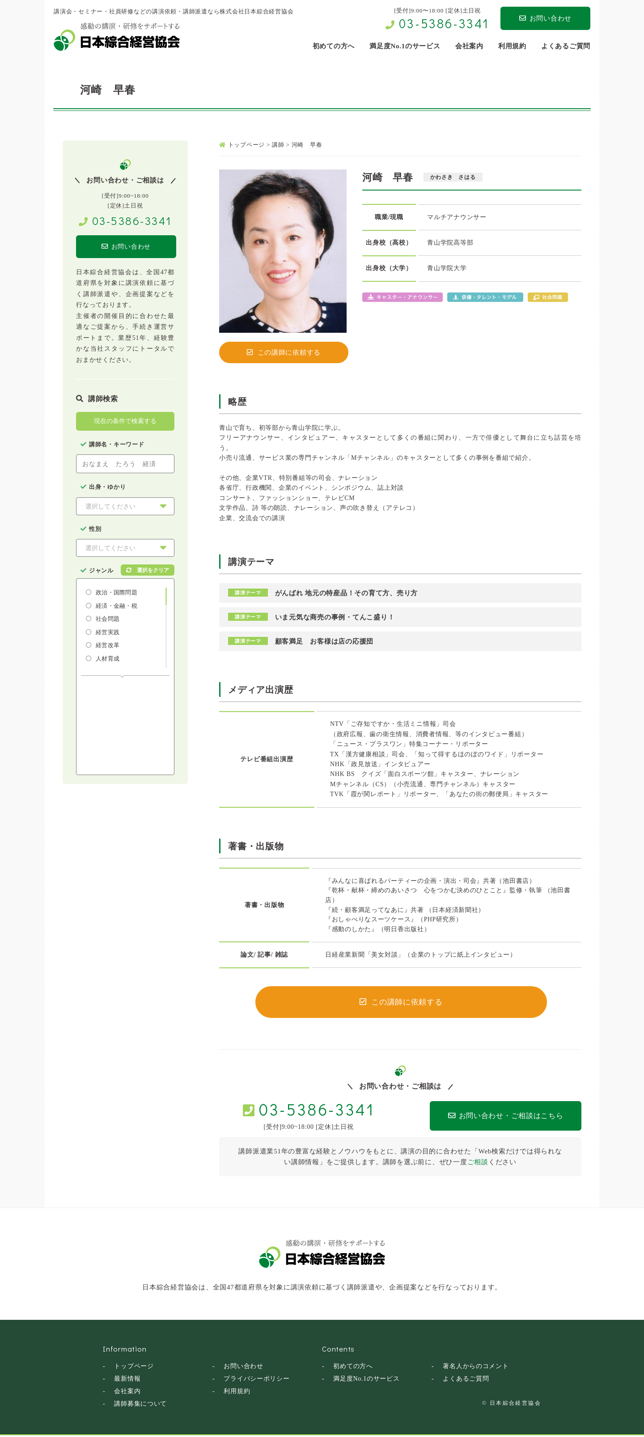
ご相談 (477, 1163)
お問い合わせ (545, 18)
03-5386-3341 (444, 23)
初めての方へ (353, 1368)
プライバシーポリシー (257, 1380)
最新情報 (127, 1380)
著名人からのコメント (476, 1368)
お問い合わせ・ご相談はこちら (493, 1118)
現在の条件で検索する (125, 421)
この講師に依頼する (284, 352)
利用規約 (237, 1393)
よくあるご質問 (466, 1380)
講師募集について (140, 1405)
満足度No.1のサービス (366, 1380)
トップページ (134, 1368)
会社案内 (127, 1393)
